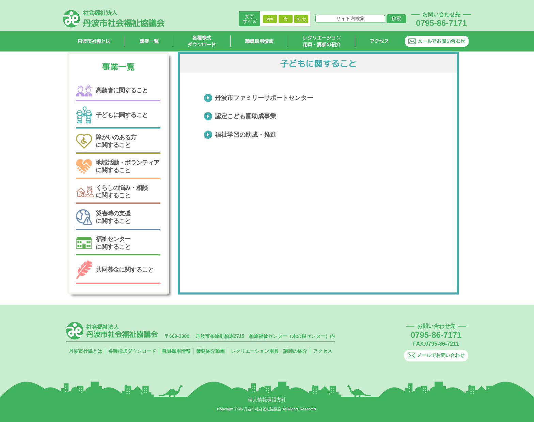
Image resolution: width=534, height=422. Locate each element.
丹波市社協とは (94, 41)
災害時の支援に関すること (103, 217)
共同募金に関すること (115, 269)
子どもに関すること (112, 115)
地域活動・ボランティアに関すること (117, 166)
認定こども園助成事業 (245, 116)
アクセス (379, 41)
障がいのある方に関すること (106, 141)
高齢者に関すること (112, 90)
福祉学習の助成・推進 (245, 134)
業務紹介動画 (210, 351)
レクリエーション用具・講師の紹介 (322, 41)
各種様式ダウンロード (202, 41)
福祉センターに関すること (103, 243)
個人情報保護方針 (267, 399)
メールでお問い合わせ (436, 41)
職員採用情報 (259, 41)
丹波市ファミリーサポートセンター (264, 97)
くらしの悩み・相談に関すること (112, 191)
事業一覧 (149, 41)
